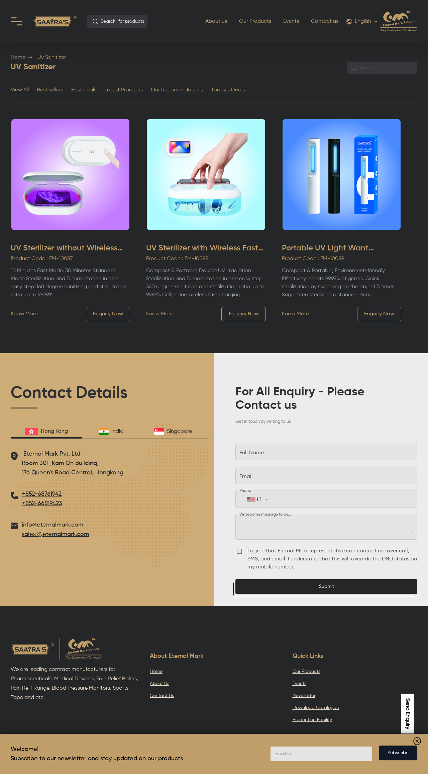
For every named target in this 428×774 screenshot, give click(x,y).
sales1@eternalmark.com (55, 534)
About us (216, 21)
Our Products (255, 21)
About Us (159, 683)
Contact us (324, 21)
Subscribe (398, 753)
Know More (24, 314)
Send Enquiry (407, 713)
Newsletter (304, 695)
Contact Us (162, 695)
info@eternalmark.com (52, 525)
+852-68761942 (42, 494)
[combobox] (117, 21)
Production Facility (312, 719)
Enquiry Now (108, 314)
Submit (326, 586)
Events (291, 21)
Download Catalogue (316, 707)
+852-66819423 (42, 503)
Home (18, 57)
